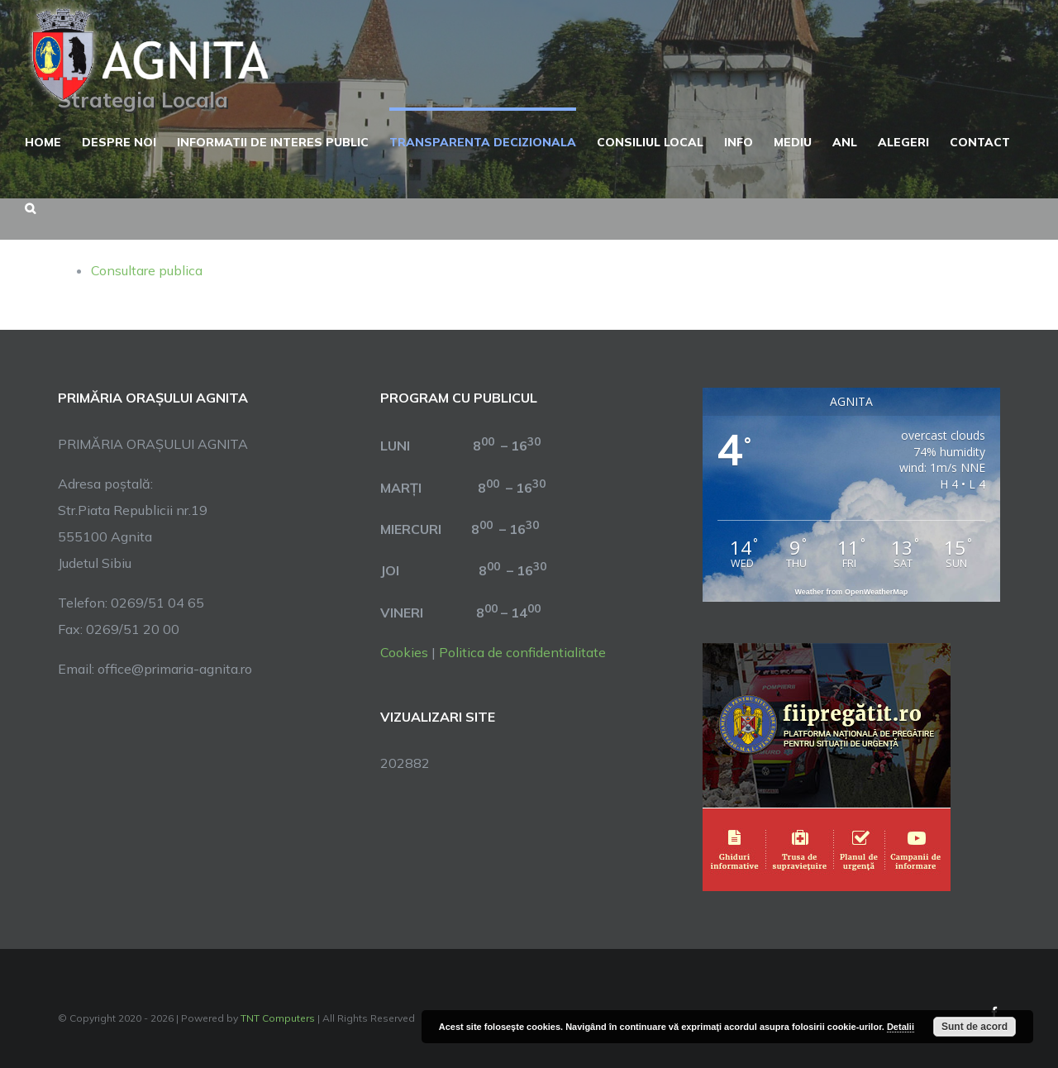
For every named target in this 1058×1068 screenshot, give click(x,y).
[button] (30, 207)
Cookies (404, 652)
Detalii (900, 1027)
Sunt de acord (974, 1026)
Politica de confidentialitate (522, 652)
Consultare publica (147, 270)
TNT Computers (278, 1018)
